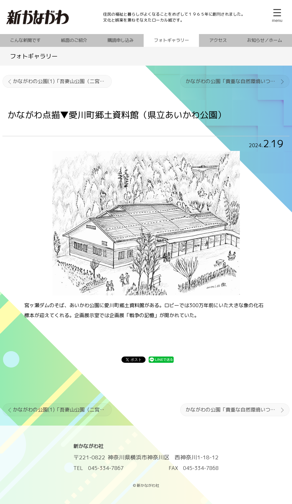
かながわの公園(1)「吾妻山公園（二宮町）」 (62, 81)
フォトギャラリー (171, 40)
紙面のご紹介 (74, 40)
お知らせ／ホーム (264, 40)
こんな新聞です (25, 40)
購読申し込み (120, 40)
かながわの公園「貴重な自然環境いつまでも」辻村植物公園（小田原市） (238, 81)
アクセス (218, 40)
